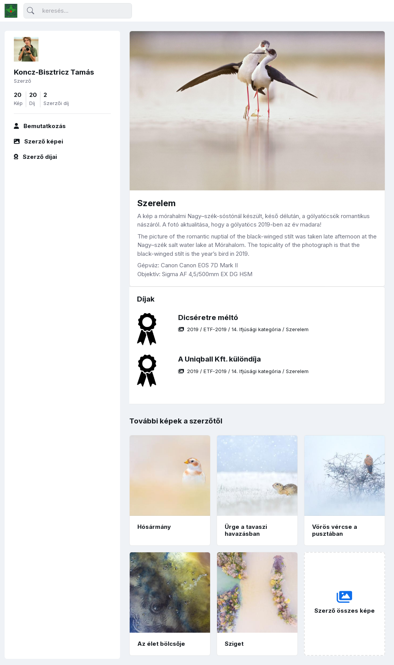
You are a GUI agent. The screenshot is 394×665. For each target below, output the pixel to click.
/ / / (243, 329)
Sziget (234, 643)
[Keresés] (77, 11)
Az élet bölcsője (161, 643)
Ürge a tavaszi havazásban (246, 530)
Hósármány (154, 526)
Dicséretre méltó (208, 317)
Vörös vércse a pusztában (334, 530)
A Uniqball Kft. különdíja (219, 359)
